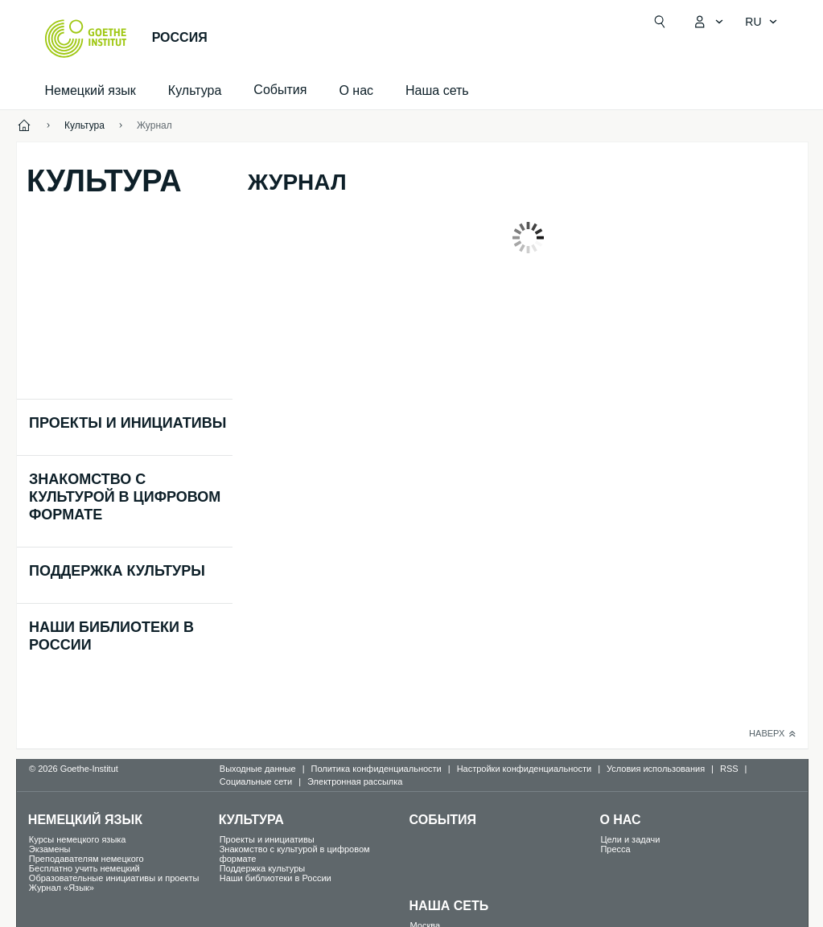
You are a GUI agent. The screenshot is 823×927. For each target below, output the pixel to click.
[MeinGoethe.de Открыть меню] (708, 22)
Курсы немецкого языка (77, 839)
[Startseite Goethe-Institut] (85, 38)
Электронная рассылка (354, 781)
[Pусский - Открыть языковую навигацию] (761, 21)
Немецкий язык (90, 90)
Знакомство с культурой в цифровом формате (124, 497)
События (443, 820)
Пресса (615, 849)
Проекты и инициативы (127, 423)
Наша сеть (437, 90)
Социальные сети (256, 781)
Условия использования (656, 768)
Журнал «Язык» (61, 887)
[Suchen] (660, 22)
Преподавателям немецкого (86, 858)
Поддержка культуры (117, 571)
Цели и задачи (630, 839)
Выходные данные (258, 768)
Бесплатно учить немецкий (84, 868)
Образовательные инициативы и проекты (114, 878)
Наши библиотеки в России (275, 878)
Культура (195, 90)
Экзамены (50, 849)
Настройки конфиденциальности (524, 768)
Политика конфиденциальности (376, 768)
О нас (356, 90)
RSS (729, 768)
